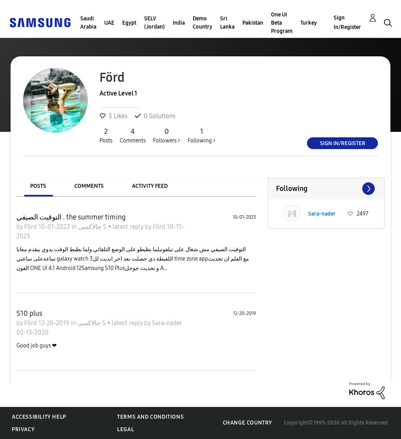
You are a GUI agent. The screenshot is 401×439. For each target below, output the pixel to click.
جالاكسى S (93, 226)
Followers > (166, 135)
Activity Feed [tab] (150, 186)
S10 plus (29, 313)
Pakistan (252, 23)
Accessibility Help (39, 417)
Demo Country (202, 22)
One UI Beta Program (282, 22)
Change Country (247, 422)
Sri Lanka (227, 22)
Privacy (23, 429)
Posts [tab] (38, 186)
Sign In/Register (347, 22)
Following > (201, 135)
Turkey (308, 23)
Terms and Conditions (150, 417)
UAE (109, 23)
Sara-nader (167, 323)
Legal (125, 429)
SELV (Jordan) (154, 22)
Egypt (129, 23)
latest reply (128, 226)
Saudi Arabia (88, 22)
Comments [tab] (89, 186)
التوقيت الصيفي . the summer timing (71, 217)
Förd (31, 226)
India (179, 23)
